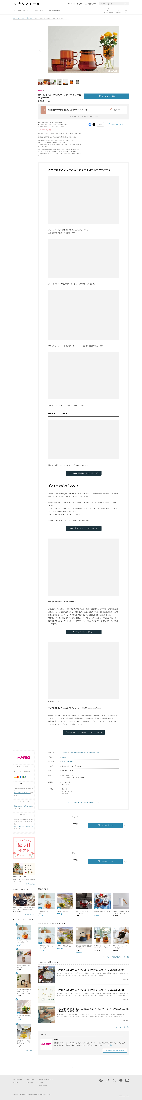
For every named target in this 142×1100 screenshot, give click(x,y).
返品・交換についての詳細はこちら (23, 826)
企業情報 (15, 1094)
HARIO (32, 18)
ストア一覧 (25, 18)
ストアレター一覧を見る (122, 1027)
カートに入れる (105, 825)
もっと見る (29, 1050)
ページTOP (72, 1067)
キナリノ (15, 1082)
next (126, 49)
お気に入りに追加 (117, 124)
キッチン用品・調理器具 (77, 752)
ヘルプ (41, 1082)
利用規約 (22, 1094)
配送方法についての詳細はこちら (23, 806)
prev (41, 49)
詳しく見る (31, 884)
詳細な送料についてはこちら (22, 793)
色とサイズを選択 (106, 96)
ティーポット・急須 (93, 752)
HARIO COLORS (67, 762)
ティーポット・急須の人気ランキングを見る (116, 957)
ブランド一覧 (31, 1079)
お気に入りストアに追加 (116, 1051)
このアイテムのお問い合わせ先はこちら (85, 802)
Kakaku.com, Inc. (124, 1096)
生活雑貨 (64, 752)
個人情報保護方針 (32, 1094)
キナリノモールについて (46, 1079)
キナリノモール (17, 18)
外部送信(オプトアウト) (46, 1094)
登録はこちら (31, 914)
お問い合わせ (43, 1085)
